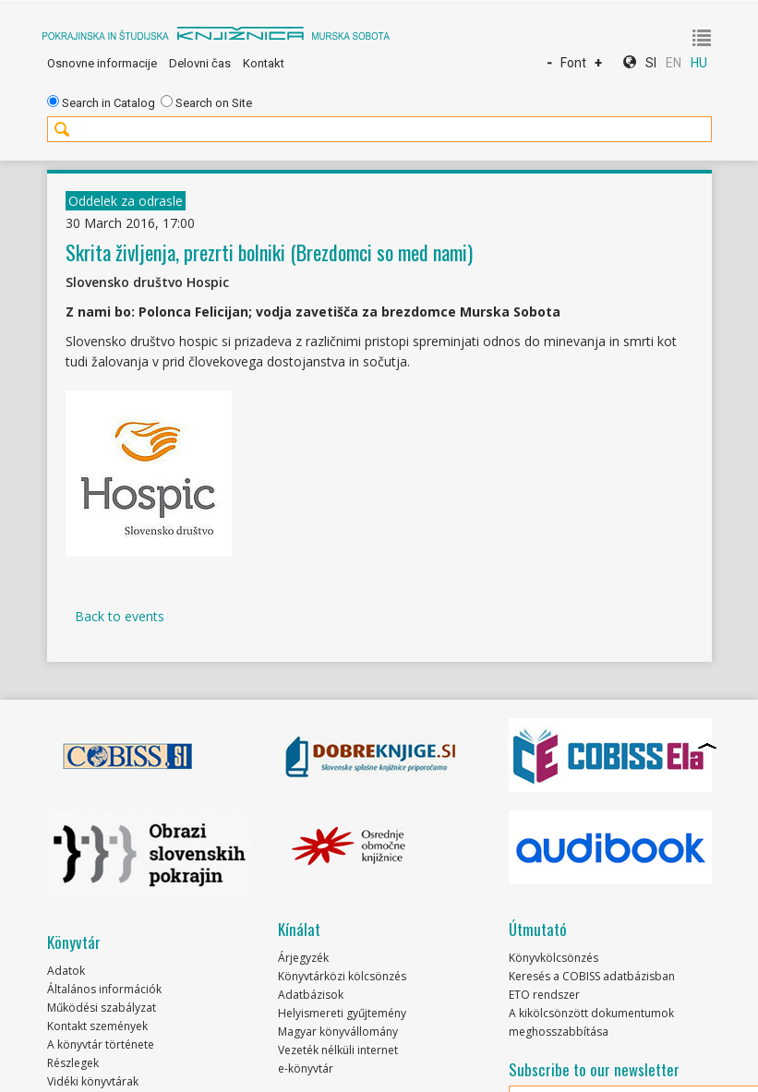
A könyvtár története (100, 1044)
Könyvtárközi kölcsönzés (342, 976)
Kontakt (263, 63)
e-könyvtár (305, 1068)
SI (650, 62)
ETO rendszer (544, 994)
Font (573, 62)
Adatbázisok (310, 994)
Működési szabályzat (101, 1007)
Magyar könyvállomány (338, 1031)
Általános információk (104, 989)
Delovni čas (200, 63)
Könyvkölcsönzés (553, 958)
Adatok (66, 970)
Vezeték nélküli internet (338, 1050)
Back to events (119, 616)
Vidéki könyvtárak (92, 1081)
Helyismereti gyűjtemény (342, 1013)
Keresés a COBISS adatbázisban (592, 976)
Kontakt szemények (97, 1026)
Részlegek (73, 1063)
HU (699, 62)
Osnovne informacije (102, 63)
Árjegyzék (303, 958)
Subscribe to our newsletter (594, 1070)
